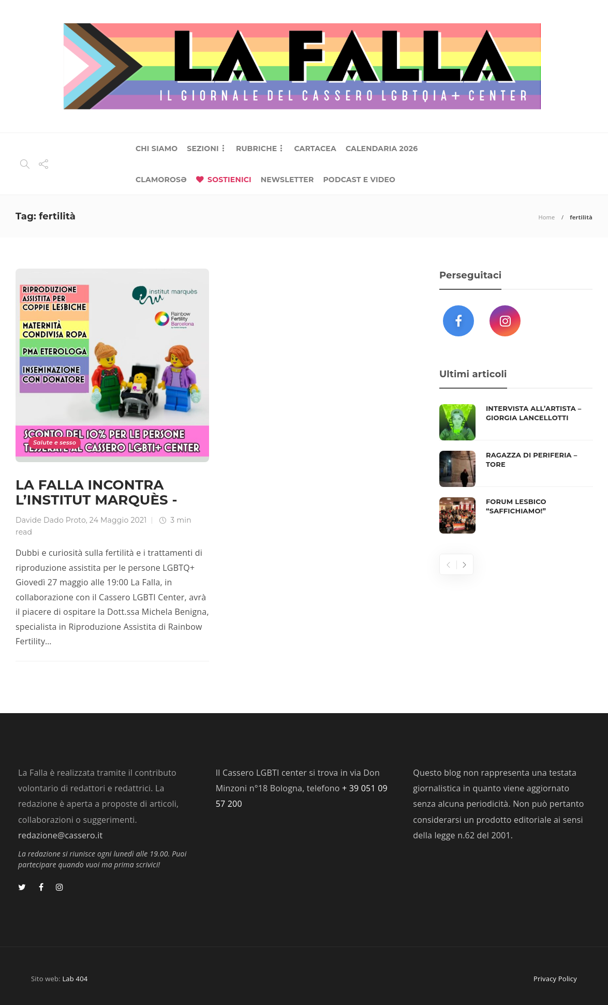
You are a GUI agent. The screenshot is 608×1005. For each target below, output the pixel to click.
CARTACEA (315, 148)
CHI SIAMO (156, 148)
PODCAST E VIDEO (359, 179)
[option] (516, 469)
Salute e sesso (54, 442)
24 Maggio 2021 (118, 520)
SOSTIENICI (229, 179)
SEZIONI (202, 148)
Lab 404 (74, 978)
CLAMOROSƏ (161, 179)
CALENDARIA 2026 (382, 148)
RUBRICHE (256, 148)
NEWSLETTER (287, 179)
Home (546, 217)
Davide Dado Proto (51, 520)
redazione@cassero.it (60, 835)
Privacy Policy (555, 978)
